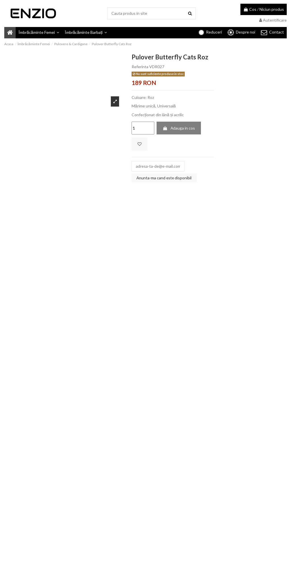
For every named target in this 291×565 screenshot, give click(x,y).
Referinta (140, 66)
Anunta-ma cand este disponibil (164, 178)
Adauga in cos (179, 128)
